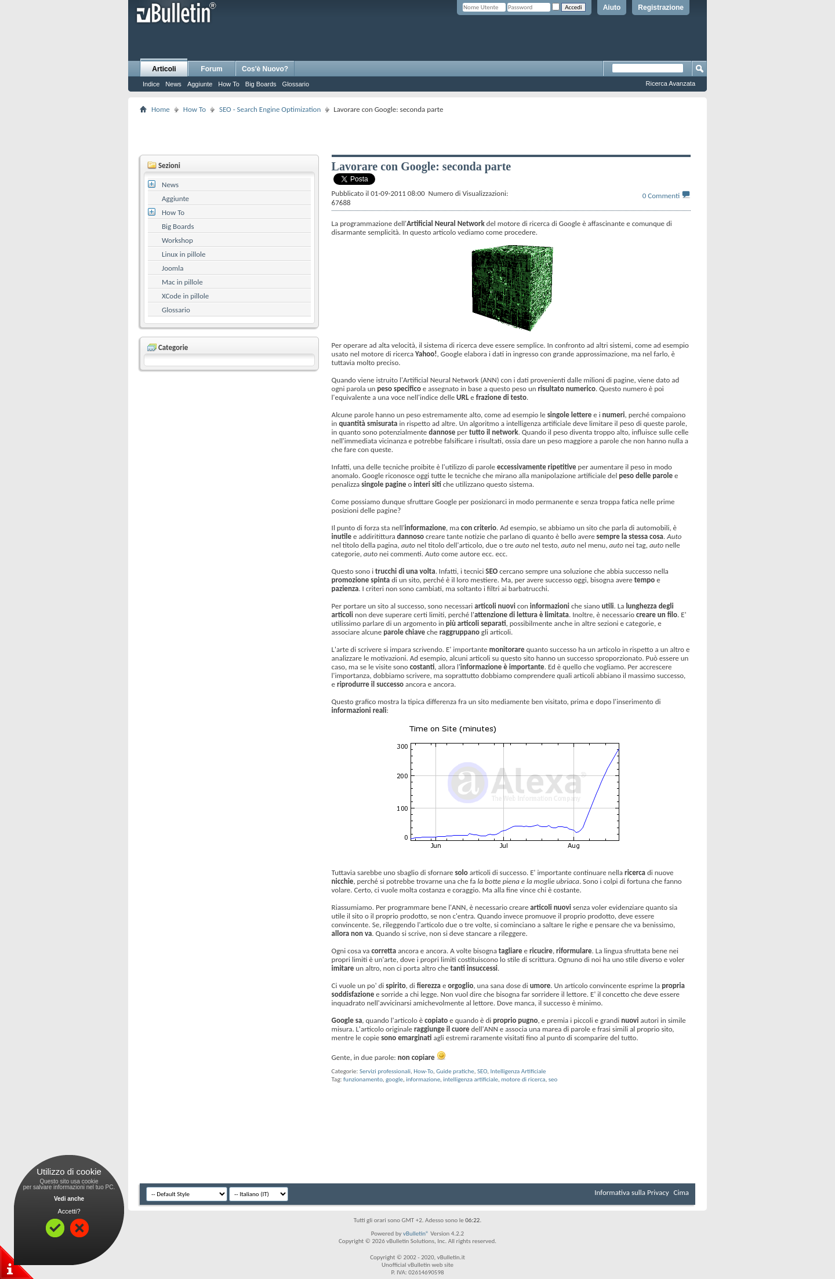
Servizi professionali (385, 1071)
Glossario (295, 84)
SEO (482, 1071)
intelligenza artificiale (470, 1079)
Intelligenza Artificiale (518, 1071)
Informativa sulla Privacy (631, 1192)
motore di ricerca (523, 1079)
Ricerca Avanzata (670, 83)
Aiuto (612, 7)
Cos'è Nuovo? (265, 69)
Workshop (177, 240)
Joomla (172, 268)
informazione (423, 1079)
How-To (423, 1071)
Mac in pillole (182, 282)
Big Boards (261, 84)
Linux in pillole (184, 254)
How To (228, 84)
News (173, 84)
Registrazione (661, 7)
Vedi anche (69, 1199)
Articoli (164, 69)
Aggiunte (199, 84)
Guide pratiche (455, 1071)
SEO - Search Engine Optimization (270, 109)
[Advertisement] (417, 133)
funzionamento (363, 1079)
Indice (151, 84)
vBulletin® (416, 1233)
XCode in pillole (185, 295)
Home (160, 109)
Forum (211, 69)
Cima (681, 1192)
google (394, 1079)
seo (553, 1079)
